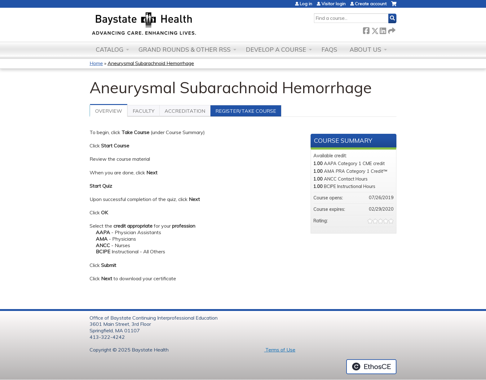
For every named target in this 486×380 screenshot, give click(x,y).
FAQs (329, 49)
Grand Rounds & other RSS (185, 49)
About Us (365, 49)
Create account (371, 4)
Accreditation (185, 111)
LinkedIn (383, 29)
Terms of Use (279, 350)
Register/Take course (245, 111)
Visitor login (333, 4)
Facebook (366, 29)
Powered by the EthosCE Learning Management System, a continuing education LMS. (371, 366)
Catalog (109, 49)
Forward (391, 29)
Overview (108, 111)
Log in (306, 4)
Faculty (143, 111)
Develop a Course (276, 49)
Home (96, 63)
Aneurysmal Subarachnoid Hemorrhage (151, 63)
